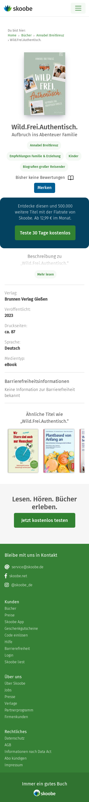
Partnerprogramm (19, 710)
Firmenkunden (16, 717)
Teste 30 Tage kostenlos (45, 233)
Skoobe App (14, 622)
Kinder (73, 156)
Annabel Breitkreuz (50, 35)
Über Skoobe (15, 683)
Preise (10, 615)
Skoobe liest (14, 662)
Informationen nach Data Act (28, 751)
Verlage (11, 703)
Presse (10, 697)
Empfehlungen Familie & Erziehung (35, 156)
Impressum (14, 765)
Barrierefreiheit (17, 648)
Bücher (26, 35)
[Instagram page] (44, 585)
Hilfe (8, 642)
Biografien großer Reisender (44, 167)
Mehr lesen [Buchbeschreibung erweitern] (45, 274)
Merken (44, 187)
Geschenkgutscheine (21, 628)
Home (12, 35)
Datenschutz (14, 738)
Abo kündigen (16, 758)
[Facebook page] (44, 576)
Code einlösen (16, 635)
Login (9, 655)
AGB (8, 745)
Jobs (8, 690)
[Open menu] (78, 8)
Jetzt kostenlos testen (44, 520)
